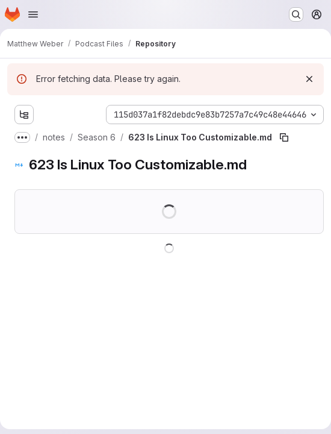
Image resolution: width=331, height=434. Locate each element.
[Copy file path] (284, 137)
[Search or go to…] (296, 14)
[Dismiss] (309, 79)
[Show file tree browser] (24, 114)
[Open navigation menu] (33, 14)
